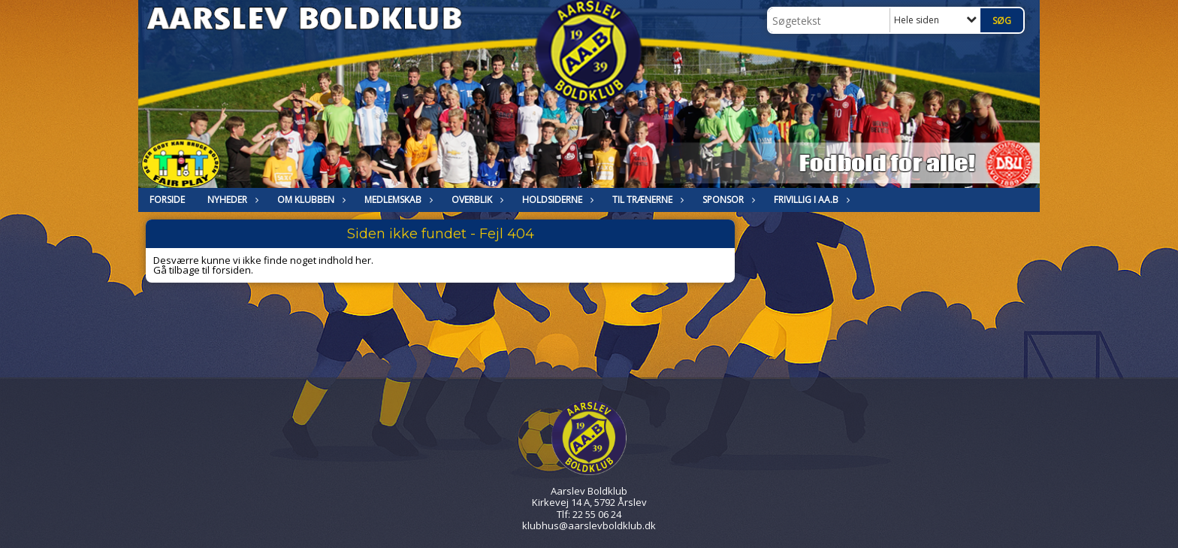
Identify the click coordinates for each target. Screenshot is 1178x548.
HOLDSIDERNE (556, 199)
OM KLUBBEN (309, 199)
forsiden (231, 270)
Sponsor (726, 199)
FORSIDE (167, 199)
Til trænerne (646, 199)
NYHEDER (231, 199)
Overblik (476, 199)
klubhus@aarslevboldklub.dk (589, 525)
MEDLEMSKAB (396, 199)
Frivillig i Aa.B (810, 199)
